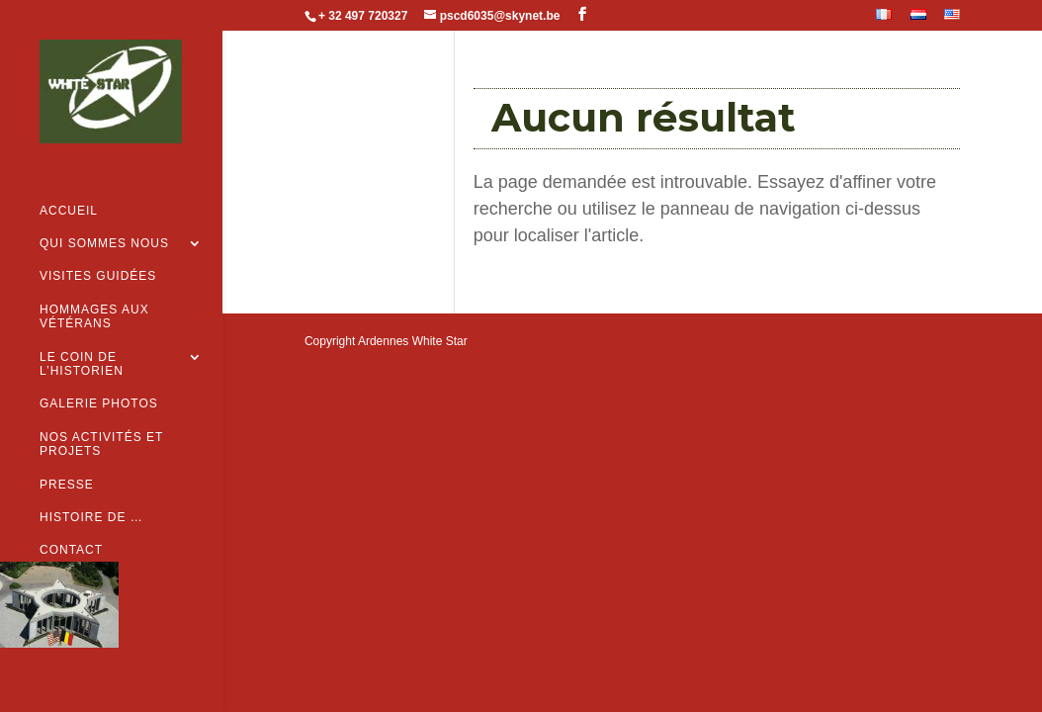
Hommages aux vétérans (94, 286)
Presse (67, 453)
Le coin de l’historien (82, 333)
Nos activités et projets (101, 413)
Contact (71, 519)
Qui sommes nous (104, 213)
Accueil (69, 180)
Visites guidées (98, 245)
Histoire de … (91, 486)
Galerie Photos (99, 373)
